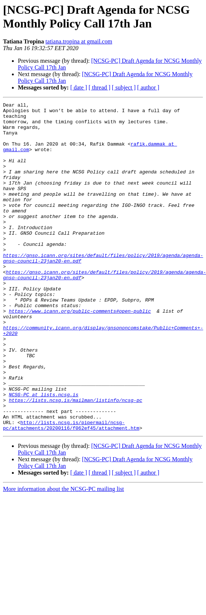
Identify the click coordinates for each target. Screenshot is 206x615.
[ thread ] (99, 87)
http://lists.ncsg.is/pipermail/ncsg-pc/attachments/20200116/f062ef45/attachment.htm (71, 490)
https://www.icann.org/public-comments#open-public (80, 353)
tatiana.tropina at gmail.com (78, 41)
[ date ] (78, 87)
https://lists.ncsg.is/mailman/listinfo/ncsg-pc (75, 460)
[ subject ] (124, 87)
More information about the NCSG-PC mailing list (63, 554)
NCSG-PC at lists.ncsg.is (43, 453)
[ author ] (148, 87)
